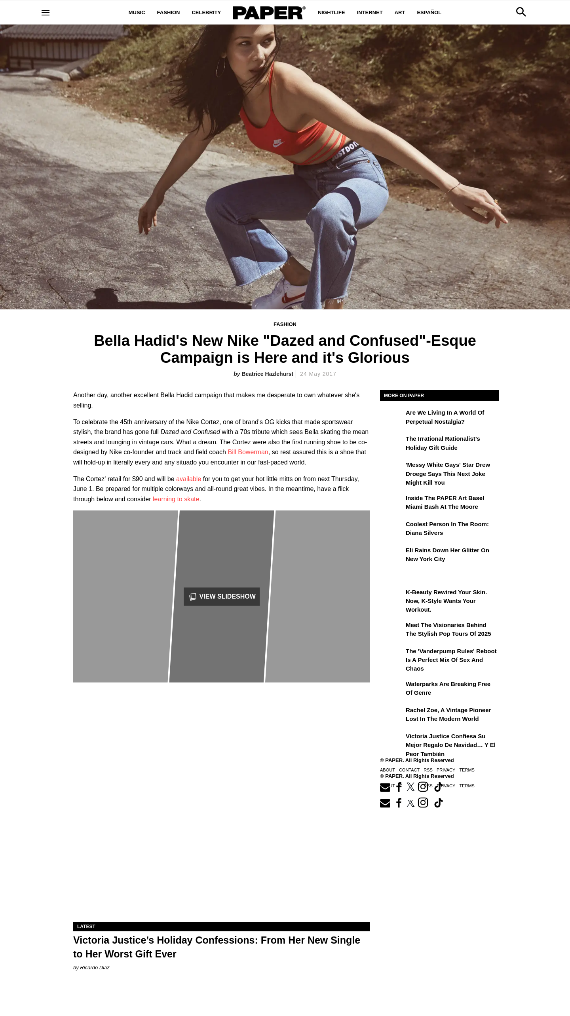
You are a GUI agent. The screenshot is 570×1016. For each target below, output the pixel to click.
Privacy (446, 770)
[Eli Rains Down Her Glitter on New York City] (392, 556)
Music (137, 12)
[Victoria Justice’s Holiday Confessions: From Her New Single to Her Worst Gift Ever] (221, 847)
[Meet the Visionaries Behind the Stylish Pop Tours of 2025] (392, 631)
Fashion (168, 12)
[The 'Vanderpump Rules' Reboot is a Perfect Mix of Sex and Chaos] (392, 657)
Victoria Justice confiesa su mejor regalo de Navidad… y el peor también (451, 745)
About (387, 770)
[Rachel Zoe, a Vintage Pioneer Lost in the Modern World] (392, 716)
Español (429, 12)
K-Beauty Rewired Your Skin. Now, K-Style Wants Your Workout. (446, 601)
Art (400, 12)
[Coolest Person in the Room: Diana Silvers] (392, 530)
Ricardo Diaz (94, 968)
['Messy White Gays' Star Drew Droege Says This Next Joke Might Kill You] (392, 470)
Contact (409, 770)
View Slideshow (222, 597)
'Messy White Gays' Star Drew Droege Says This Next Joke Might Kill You (448, 473)
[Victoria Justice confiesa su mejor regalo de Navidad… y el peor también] (392, 742)
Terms (467, 770)
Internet (370, 12)
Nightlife (331, 12)
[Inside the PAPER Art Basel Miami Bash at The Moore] (392, 504)
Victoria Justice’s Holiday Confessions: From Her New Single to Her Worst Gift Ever (216, 946)
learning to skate (176, 499)
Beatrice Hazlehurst (267, 374)
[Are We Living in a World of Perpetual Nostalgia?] (392, 418)
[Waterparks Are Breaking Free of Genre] (392, 689)
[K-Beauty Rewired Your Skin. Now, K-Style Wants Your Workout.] (392, 598)
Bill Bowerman (248, 452)
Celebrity (206, 12)
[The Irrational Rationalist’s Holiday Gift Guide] (392, 444)
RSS (428, 770)
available (188, 479)
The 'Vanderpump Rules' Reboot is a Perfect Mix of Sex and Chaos (451, 660)
